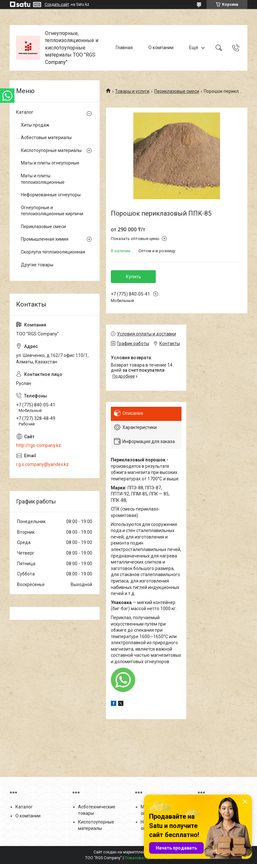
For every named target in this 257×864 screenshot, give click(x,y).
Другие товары (37, 264)
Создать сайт (57, 4)
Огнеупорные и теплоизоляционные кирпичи (52, 211)
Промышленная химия (44, 239)
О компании (160, 47)
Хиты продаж (35, 125)
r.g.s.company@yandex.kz (42, 464)
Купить (133, 276)
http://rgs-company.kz (38, 445)
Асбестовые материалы (46, 137)
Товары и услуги (132, 91)
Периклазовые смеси (176, 91)
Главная (124, 47)
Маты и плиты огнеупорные (50, 162)
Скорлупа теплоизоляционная (53, 251)
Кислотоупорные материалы (51, 150)
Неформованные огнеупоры (51, 194)
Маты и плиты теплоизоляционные (43, 179)
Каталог (24, 112)
